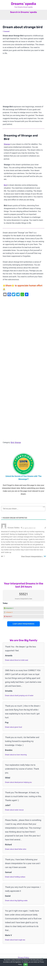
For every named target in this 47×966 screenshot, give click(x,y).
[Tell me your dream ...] (23, 508)
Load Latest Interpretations (23, 624)
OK (25, 964)
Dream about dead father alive (15, 849)
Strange (7, 144)
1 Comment (6, 31)
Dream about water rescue (14, 810)
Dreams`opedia (23, 4)
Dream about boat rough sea (15, 940)
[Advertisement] (23, 81)
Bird (5, 185)
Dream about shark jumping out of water (19, 695)
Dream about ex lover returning (16, 755)
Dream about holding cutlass (15, 877)
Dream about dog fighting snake (16, 901)
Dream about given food (13, 727)
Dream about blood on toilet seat (16, 660)
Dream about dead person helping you (18, 782)
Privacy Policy (23, 958)
